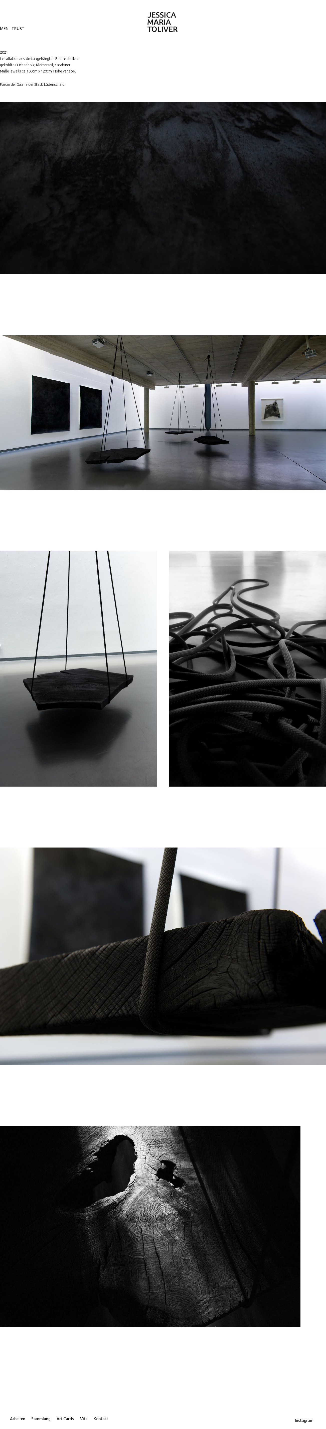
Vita (84, 1418)
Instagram (304, 1420)
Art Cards (65, 1418)
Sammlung (41, 1418)
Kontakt (101, 1418)
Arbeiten (17, 1418)
